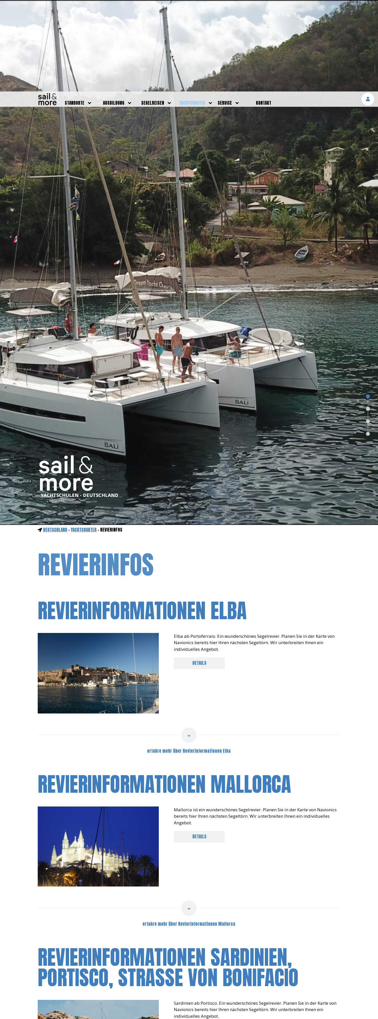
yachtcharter (192, 11)
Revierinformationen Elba (142, 519)
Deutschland (55, 438)
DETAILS (199, 571)
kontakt (263, 11)
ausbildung (113, 11)
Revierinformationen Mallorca (164, 692)
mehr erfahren (319, 1007)
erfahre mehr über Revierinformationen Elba (189, 659)
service (225, 11)
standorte (74, 11)
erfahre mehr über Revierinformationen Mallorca (188, 832)
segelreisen (152, 11)
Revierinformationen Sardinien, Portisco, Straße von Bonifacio (168, 875)
